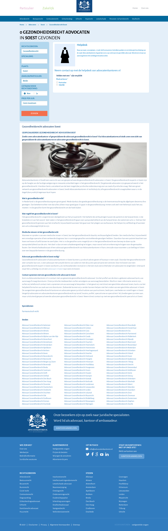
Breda (88, 497)
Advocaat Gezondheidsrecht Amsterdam (37, 345)
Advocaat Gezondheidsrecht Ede (34, 395)
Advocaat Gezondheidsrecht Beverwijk (36, 364)
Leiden (121, 493)
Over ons (144, 8)
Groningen (123, 476)
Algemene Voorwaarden (60, 523)
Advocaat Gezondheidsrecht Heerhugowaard (81, 350)
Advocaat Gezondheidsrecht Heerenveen (79, 348)
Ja (35, 93)
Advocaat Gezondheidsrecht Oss (119, 331)
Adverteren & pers (60, 459)
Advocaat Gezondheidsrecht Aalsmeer (36, 325)
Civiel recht (24, 490)
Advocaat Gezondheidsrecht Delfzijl (35, 376)
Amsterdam (91, 487)
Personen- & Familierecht (119, 19)
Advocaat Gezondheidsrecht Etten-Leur (78, 325)
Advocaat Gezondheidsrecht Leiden (77, 390)
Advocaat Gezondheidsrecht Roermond (121, 342)
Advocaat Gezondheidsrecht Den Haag (36, 381)
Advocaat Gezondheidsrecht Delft (34, 373)
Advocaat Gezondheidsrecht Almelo (35, 331)
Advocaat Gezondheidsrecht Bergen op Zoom (39, 362)
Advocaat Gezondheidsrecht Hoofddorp (79, 364)
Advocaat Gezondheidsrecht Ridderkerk (121, 336)
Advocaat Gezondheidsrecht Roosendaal (122, 345)
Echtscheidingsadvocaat (30, 500)
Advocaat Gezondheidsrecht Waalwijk (121, 381)
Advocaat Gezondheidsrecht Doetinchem (37, 387)
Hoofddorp (123, 483)
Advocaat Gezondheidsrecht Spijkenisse (121, 359)
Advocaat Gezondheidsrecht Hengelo (78, 359)
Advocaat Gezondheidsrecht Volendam (121, 379)
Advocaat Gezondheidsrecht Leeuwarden (79, 387)
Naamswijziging (60, 487)
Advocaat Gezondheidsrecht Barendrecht (37, 356)
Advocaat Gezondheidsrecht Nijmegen (78, 404)
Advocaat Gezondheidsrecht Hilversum (78, 362)
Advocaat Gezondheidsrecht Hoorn (77, 370)
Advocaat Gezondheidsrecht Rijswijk (120, 339)
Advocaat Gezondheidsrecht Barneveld (36, 359)
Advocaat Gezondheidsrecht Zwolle (120, 404)
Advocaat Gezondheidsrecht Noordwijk (121, 325)
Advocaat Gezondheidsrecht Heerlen (78, 353)
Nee (27, 93)
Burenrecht (24, 487)
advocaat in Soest (55, 269)
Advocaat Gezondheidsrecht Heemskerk (79, 345)
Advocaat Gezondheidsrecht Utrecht (120, 364)
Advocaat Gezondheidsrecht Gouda (77, 336)
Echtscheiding (67, 19)
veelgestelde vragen (140, 523)
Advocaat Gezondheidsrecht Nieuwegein (79, 401)
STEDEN (89, 473)
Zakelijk (48, 8)
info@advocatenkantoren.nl (99, 449)
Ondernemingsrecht (61, 493)
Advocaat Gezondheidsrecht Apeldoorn (36, 348)
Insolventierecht (59, 476)
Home (135, 8)
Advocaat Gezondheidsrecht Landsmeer (79, 384)
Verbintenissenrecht (61, 510)
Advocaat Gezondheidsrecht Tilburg (120, 362)
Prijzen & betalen (60, 452)
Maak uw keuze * (62, 79)
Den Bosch (90, 500)
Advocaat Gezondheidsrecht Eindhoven (36, 398)
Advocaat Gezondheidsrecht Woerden (121, 387)
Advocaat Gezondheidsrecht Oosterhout (121, 328)
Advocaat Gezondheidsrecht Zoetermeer (122, 398)
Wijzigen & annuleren (62, 456)
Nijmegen (123, 500)
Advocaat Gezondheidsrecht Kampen (78, 376)
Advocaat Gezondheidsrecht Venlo (119, 373)
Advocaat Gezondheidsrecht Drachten (36, 393)
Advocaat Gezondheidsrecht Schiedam (121, 350)
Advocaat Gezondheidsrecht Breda (35, 367)
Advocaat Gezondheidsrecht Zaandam (121, 390)
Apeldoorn (90, 490)
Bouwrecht (24, 483)
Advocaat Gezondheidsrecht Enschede (36, 404)
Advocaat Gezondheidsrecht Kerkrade (78, 381)
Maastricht (123, 497)
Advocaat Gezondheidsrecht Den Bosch (36, 379)
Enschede (90, 510)
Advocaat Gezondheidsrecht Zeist (119, 393)
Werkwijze (24, 452)
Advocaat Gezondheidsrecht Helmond (78, 356)
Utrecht (122, 510)
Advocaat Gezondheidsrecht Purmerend (121, 334)
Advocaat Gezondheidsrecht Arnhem (35, 350)
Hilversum (123, 487)
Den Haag (90, 504)
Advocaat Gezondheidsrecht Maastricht (79, 395)
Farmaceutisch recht (30, 311)
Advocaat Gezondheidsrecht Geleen (77, 328)
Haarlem (122, 480)
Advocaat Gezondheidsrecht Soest (119, 356)
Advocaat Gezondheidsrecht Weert (119, 384)
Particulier (27, 8)
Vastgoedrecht (59, 507)
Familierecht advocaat (29, 507)
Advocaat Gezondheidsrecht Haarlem (78, 342)
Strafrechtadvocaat (61, 504)
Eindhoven (90, 507)
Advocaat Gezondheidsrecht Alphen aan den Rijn (40, 336)
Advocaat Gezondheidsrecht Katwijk (77, 379)
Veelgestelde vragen (61, 449)
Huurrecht (89, 19)
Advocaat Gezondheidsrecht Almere (35, 334)
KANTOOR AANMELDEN (66, 428)
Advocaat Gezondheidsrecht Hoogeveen (79, 367)
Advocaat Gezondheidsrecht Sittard (120, 353)
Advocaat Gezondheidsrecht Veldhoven (121, 370)
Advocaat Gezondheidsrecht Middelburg (79, 398)
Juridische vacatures (28, 459)
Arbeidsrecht (24, 19)
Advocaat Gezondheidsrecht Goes (76, 331)
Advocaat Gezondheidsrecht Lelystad (78, 393)
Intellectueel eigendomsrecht (65, 480)
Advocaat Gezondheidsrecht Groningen (78, 339)
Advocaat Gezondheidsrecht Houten (77, 373)
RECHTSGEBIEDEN (28, 473)
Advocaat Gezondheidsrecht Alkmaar (36, 328)
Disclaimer (33, 523)
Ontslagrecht (58, 490)
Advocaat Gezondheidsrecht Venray (120, 376)
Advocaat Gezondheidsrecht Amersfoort (37, 339)
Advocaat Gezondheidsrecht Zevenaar (121, 395)
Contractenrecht (52, 19)
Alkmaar (89, 476)
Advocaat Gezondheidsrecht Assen (35, 353)
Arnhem (89, 493)
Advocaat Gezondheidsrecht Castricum (36, 370)
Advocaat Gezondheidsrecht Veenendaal (122, 367)
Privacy (44, 523)
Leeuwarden (124, 490)
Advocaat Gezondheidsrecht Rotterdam (121, 348)
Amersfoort (90, 483)
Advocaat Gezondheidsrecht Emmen (35, 401)
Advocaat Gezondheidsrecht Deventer (36, 384)
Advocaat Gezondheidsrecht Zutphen (120, 401)
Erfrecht (79, 19)
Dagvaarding (25, 497)
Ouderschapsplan (60, 497)
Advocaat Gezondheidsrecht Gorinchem (79, 334)
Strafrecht (136, 19)
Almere (89, 480)
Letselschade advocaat (62, 483)
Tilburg (122, 507)
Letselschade (101, 19)
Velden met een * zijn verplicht (69, 76)
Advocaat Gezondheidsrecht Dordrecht (36, 390)
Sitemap (76, 523)
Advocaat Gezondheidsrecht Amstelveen (37, 342)
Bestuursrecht (38, 19)
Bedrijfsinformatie (27, 456)
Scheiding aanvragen (61, 500)
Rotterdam (123, 504)
